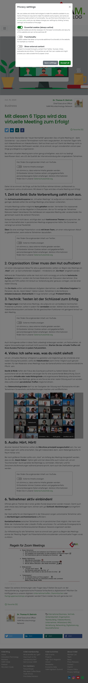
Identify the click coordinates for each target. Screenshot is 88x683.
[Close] (70, 7)
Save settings (50, 63)
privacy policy (22, 20)
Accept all (64, 63)
